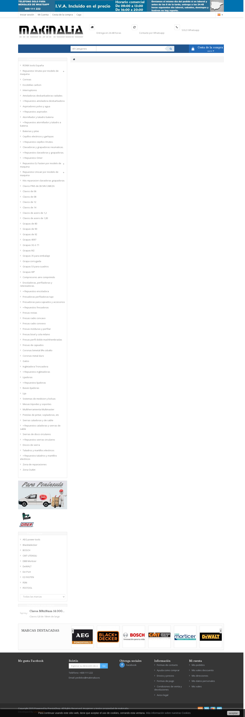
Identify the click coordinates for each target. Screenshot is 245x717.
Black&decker (30, 544)
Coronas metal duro (33, 355)
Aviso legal (162, 695)
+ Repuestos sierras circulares (39, 439)
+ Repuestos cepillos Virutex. (38, 141)
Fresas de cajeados (33, 345)
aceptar (233, 713)
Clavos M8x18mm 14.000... (47, 611)
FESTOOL (27, 587)
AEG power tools (31, 539)
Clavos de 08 (29, 196)
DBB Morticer (29, 561)
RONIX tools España (33, 65)
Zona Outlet (29, 469)
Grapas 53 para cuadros (36, 266)
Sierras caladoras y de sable (38, 420)
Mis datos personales (203, 681)
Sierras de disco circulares (37, 434)
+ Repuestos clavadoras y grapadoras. (43, 152)
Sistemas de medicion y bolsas (39, 398)
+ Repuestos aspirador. (35, 111)
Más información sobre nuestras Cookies (168, 713)
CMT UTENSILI (30, 555)
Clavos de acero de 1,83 (35, 218)
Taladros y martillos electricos (38, 450)
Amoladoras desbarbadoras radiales (42, 95)
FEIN (25, 582)
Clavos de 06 (29, 191)
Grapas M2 (28, 250)
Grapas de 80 (30, 223)
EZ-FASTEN (28, 577)
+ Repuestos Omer (33, 157)
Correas (27, 79)
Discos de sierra (31, 444)
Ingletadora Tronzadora (35, 366)
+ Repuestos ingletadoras (36, 371)
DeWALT (27, 566)
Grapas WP (29, 272)
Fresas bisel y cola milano (36, 334)
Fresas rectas (30, 312)
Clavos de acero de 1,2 (35, 212)
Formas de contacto (167, 665)
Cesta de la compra (62, 14)
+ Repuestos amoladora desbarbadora (44, 100)
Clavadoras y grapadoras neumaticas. (43, 147)
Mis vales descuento (203, 670)
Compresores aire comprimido (39, 277)
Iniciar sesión (27, 14)
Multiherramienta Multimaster (38, 409)
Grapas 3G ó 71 (31, 245)
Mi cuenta (195, 661)
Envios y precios (165, 675)
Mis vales (197, 686)
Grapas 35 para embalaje (36, 255)
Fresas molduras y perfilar (37, 328)
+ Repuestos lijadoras (34, 382)
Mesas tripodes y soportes (37, 404)
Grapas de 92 (30, 234)
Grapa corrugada (32, 261)
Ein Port (27, 571)
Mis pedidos (198, 665)
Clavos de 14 (29, 207)
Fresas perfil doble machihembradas (42, 339)
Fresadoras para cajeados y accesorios (44, 302)
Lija (24, 393)
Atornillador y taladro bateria (38, 117)
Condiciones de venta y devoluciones (168, 688)
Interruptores (30, 90)
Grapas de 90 (30, 228)
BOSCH (26, 550)
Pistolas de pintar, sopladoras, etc (41, 414)
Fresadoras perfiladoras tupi (38, 296)
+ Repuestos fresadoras (36, 307)
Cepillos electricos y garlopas (38, 136)
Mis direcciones (200, 675)
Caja (79, 14)
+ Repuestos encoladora (36, 291)
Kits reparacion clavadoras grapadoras (44, 180)
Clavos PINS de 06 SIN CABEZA (39, 186)
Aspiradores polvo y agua (36, 106)
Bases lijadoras (31, 388)
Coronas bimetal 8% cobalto (37, 350)
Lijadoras (28, 377)
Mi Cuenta (43, 14)
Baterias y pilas (31, 131)
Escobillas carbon (32, 84)
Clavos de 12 (29, 202)
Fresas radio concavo (34, 318)
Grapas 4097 (29, 239)
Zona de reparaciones (35, 464)
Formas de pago (165, 681)
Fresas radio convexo (34, 323)
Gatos (26, 361)
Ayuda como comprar (168, 670)
